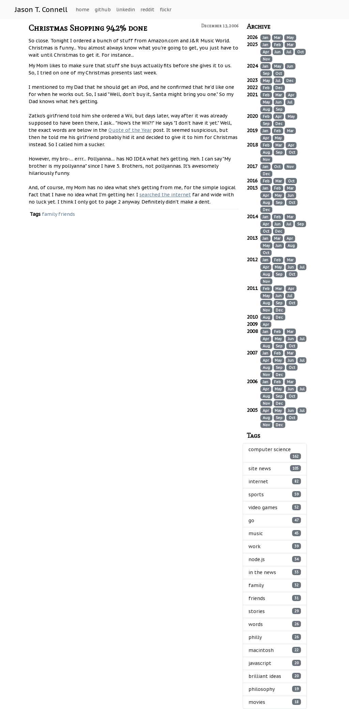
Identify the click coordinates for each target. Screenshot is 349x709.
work (274, 546)
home (82, 9)
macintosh (274, 650)
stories (274, 611)
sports (274, 494)
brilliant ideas (274, 676)
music (274, 533)
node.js (274, 559)
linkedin (125, 9)
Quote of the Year (130, 130)
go (274, 520)
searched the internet (165, 195)
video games (274, 507)
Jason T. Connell (41, 9)
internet (274, 481)
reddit (147, 9)
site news (274, 468)
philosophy (274, 689)
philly (274, 637)
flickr (165, 9)
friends (66, 214)
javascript (274, 663)
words (274, 624)
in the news (274, 572)
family (49, 214)
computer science (274, 452)
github (103, 9)
